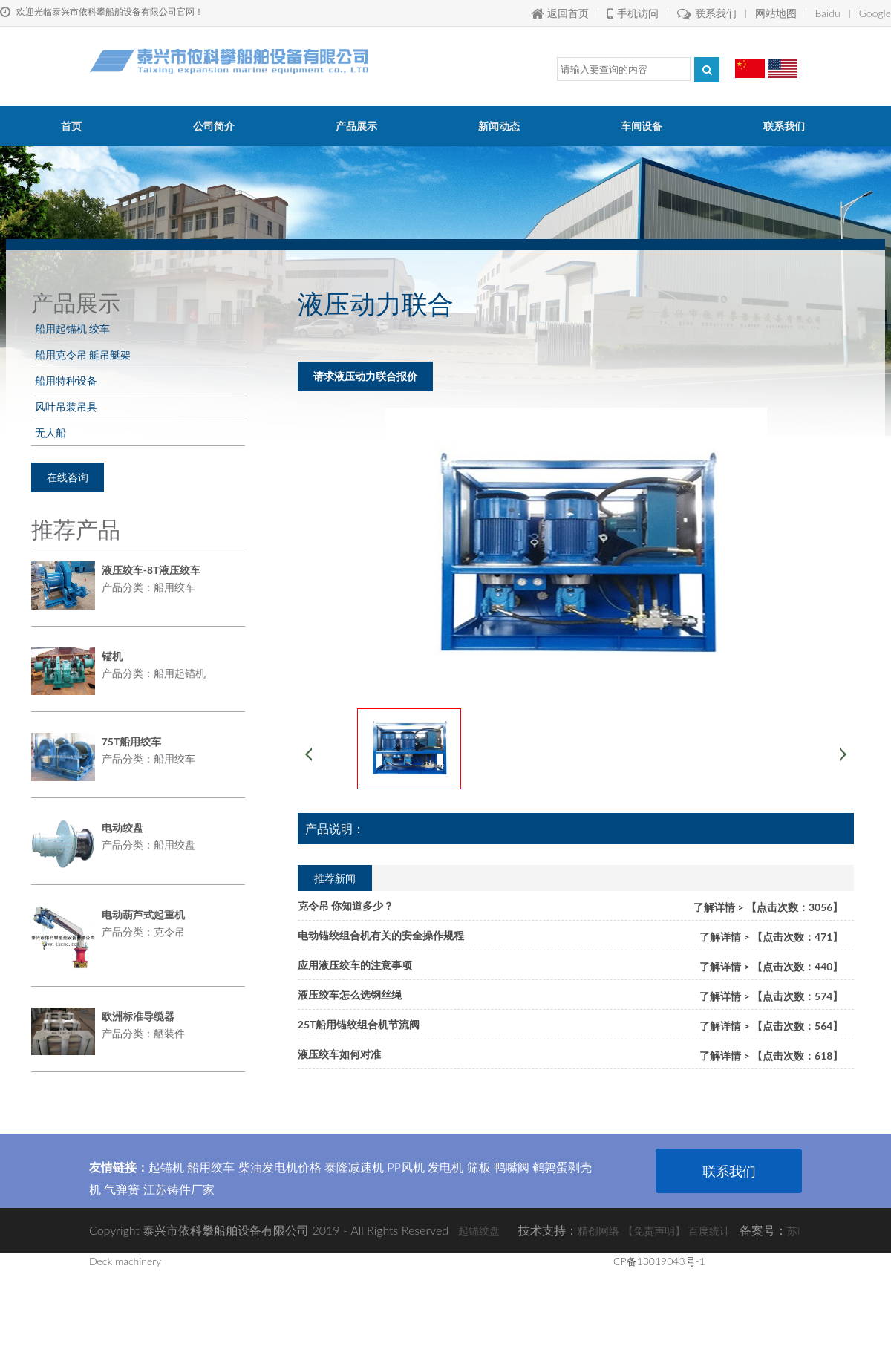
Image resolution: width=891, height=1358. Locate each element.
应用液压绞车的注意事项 (355, 965)
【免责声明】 (654, 1230)
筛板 (479, 1167)
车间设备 (641, 126)
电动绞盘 (122, 827)
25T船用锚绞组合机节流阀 (359, 1024)
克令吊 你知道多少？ (346, 905)
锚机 (112, 656)
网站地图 (776, 13)
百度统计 (709, 1230)
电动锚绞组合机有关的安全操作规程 (381, 935)
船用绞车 (211, 1167)
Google (875, 13)
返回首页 (560, 13)
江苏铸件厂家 (179, 1189)
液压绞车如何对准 (339, 1054)
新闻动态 (499, 126)
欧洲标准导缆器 (138, 1016)
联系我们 (707, 13)
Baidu (828, 13)
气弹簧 (122, 1189)
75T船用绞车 (132, 741)
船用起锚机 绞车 (72, 328)
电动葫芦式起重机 (143, 914)
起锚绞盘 (479, 1230)
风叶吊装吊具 (66, 406)
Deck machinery (125, 1261)
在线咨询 (67, 477)
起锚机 (166, 1167)
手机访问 (633, 13)
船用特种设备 (66, 380)
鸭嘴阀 (511, 1167)
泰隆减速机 (354, 1167)
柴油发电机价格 (280, 1167)
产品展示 (356, 126)
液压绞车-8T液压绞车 (151, 570)
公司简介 (214, 126)
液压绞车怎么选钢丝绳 (350, 994)
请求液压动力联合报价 (365, 376)
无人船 (50, 432)
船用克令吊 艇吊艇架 (83, 354)
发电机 (445, 1167)
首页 (71, 126)
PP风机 (406, 1167)
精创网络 (598, 1230)
